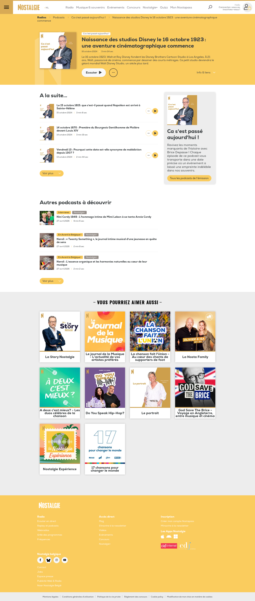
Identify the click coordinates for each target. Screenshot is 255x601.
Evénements (115, 7)
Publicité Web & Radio (49, 580)
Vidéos (102, 530)
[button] (206, 72)
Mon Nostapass (181, 7)
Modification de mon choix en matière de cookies (189, 596)
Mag (101, 521)
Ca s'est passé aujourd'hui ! (88, 17)
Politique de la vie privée (109, 596)
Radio (70, 7)
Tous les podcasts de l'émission (189, 178)
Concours (133, 7)
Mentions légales (50, 596)
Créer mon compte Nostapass (177, 521)
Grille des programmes (49, 534)
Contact (41, 567)
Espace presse (45, 576)
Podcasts (59, 17)
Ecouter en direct (46, 521)
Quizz (164, 7)
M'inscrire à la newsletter (174, 525)
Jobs (40, 571)
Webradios (43, 530)
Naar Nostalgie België (49, 585)
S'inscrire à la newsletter (112, 525)
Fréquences (43, 539)
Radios (41, 17)
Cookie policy (157, 596)
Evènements (106, 534)
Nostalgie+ (150, 7)
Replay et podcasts (48, 525)
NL (46, 7)
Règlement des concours (135, 596)
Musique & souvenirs (90, 7)
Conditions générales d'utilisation (78, 596)
